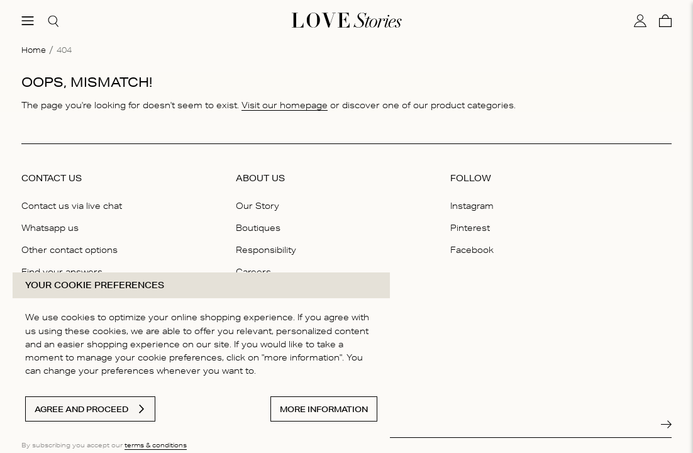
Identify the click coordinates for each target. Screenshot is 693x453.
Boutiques (258, 227)
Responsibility (266, 249)
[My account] (640, 20)
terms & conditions (156, 444)
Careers (253, 271)
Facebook (472, 249)
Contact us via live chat (71, 205)
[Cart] (665, 20)
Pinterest (470, 227)
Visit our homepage (284, 105)
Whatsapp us (50, 227)
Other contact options (69, 249)
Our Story (257, 205)
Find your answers (62, 271)
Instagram (472, 205)
